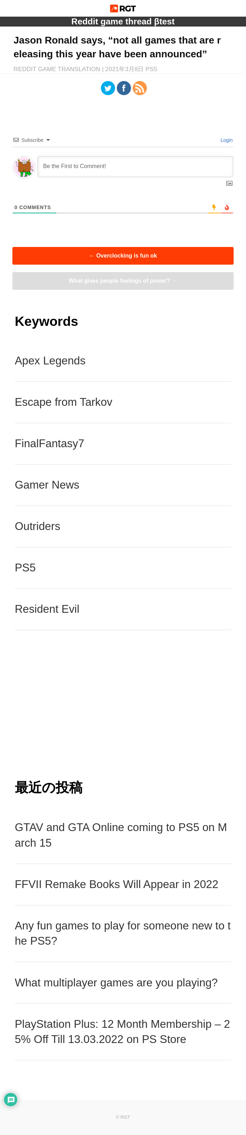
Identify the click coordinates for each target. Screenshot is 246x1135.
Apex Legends (50, 361)
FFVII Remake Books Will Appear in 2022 (116, 884)
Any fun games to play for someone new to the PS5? (123, 933)
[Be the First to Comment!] (136, 166)
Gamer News (47, 485)
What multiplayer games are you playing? (116, 982)
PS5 (25, 567)
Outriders (38, 526)
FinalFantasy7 (49, 443)
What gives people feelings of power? (123, 281)
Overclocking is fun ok (123, 256)
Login (226, 140)
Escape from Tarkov (64, 402)
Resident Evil (47, 609)
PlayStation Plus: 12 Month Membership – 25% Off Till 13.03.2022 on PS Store (122, 1032)
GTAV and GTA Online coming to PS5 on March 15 (121, 835)
